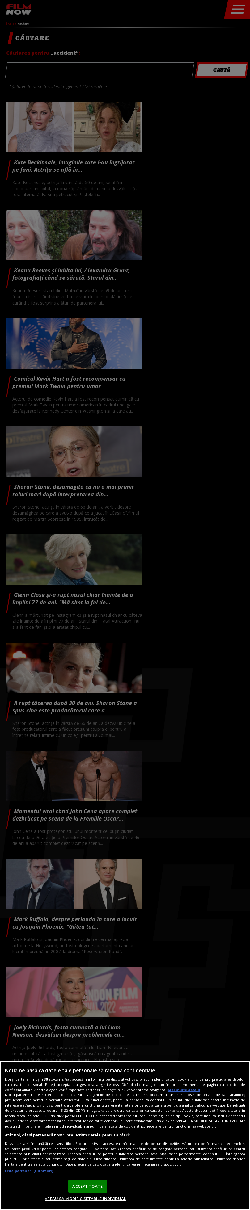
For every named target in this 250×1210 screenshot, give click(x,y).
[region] (125, 1135)
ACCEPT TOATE (87, 1186)
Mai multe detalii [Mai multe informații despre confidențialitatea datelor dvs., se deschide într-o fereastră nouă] (184, 1089)
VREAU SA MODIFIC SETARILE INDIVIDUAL (85, 1198)
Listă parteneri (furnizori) (29, 1171)
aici (43, 1116)
